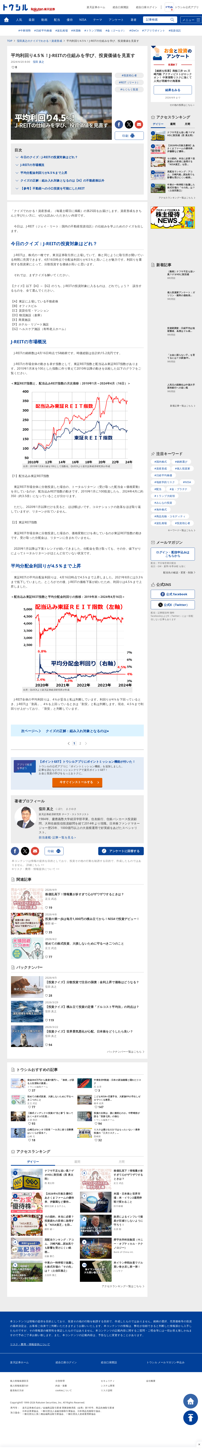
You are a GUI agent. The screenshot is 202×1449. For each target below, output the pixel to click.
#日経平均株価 (43, 30)
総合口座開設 (121, 7)
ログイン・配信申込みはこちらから (173, 554)
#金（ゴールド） (116, 30)
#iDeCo (134, 30)
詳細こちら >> (35, 865)
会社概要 (150, 1380)
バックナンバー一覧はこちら (124, 1051)
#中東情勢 (24, 30)
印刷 (125, 136)
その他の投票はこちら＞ (182, 105)
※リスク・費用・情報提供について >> (35, 869)
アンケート (116, 20)
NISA (82, 20)
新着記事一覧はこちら (181, 405)
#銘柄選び (181, 461)
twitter (129, 124)
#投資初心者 (129, 75)
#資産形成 (160, 468)
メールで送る (139, 124)
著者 (134, 20)
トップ (6, 19)
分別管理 (60, 1380)
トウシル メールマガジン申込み (166, 1362)
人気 (19, 20)
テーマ (97, 20)
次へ (86, 743)
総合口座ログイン (146, 7)
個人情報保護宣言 (19, 1380)
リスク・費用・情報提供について (30, 1344)
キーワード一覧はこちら (180, 530)
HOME (190, 1401)
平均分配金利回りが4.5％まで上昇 (43, 173)
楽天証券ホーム (96, 7)
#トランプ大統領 (164, 496)
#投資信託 (175, 30)
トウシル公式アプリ (182, 7)
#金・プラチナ (178, 489)
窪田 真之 (38, 61)
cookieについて (63, 1390)
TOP (9, 40)
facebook (119, 124)
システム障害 (108, 1385)
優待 (70, 20)
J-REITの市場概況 (32, 165)
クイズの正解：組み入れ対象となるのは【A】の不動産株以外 (62, 180)
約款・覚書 (61, 1385)
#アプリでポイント (153, 30)
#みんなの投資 (163, 502)
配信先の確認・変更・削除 (178, 572)
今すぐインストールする (76, 782)
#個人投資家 (182, 468)
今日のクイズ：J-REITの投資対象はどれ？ (49, 157)
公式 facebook (176, 594)
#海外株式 (160, 509)
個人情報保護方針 (19, 1385)
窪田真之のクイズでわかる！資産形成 (39, 40)
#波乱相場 (61, 30)
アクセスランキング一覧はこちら (122, 1286)
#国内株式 (160, 461)
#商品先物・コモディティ (169, 516)
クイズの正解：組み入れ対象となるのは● (77, 731)
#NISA (187, 482)
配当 (57, 20)
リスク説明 (106, 1390)
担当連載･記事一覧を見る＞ (58, 837)
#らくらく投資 (129, 89)
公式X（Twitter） (176, 605)
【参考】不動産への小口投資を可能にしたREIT (52, 188)
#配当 (158, 489)
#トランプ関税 (93, 30)
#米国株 (76, 30)
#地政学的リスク (164, 482)
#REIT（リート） (129, 82)
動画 (44, 20)
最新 (32, 20)
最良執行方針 (17, 1390)
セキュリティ (108, 1380)
